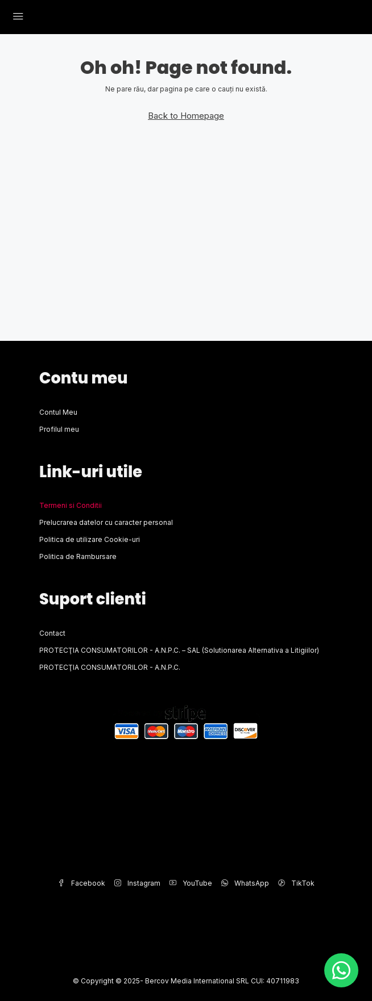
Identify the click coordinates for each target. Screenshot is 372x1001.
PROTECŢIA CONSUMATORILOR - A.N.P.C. (109, 667)
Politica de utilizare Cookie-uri (89, 539)
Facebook (81, 883)
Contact (52, 633)
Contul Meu (58, 412)
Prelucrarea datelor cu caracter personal (106, 522)
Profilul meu (59, 429)
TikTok (296, 883)
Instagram (137, 883)
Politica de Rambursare (78, 556)
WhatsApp (245, 883)
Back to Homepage (186, 115)
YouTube (191, 883)
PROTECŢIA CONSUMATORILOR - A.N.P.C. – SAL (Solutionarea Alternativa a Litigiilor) (179, 650)
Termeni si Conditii (70, 505)
